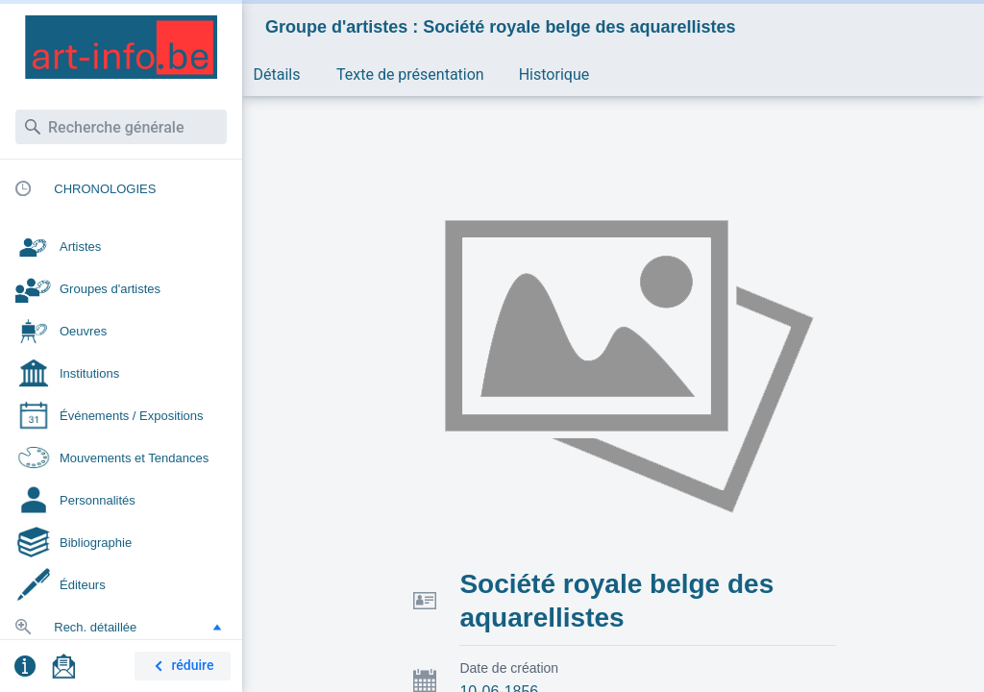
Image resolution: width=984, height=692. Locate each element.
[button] (217, 626)
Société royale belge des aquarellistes (616, 600)
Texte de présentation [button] (410, 74)
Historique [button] (554, 74)
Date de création (508, 668)
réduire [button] (180, 666)
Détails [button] (277, 74)
